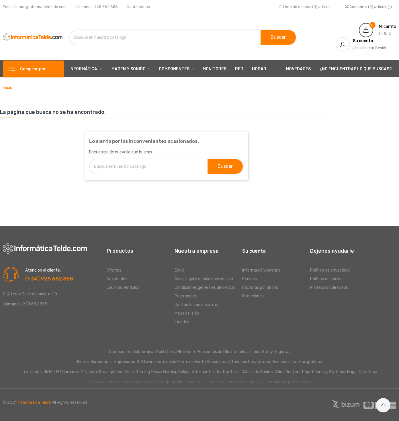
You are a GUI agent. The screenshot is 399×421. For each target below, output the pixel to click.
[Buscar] (134, 37)
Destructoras (228, 371)
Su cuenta (254, 251)
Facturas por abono (260, 287)
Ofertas (114, 270)
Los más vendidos (123, 287)
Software (146, 361)
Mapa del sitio (187, 313)
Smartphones (111, 371)
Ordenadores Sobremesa (131, 351)
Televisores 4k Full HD (41, 371)
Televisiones (249, 351)
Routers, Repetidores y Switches (315, 371)
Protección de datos (329, 287)
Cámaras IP (72, 371)
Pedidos (249, 278)
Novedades (117, 278)
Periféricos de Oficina (216, 351)
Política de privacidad (330, 270)
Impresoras (124, 361)
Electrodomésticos (95, 361)
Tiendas (182, 321)
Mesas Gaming (164, 371)
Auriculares (217, 361)
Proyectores (259, 361)
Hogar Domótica (362, 371)
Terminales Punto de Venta (181, 361)
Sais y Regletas (276, 351)
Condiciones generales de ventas (205, 287)
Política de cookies (327, 278)
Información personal (261, 270)
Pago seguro (186, 296)
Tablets (91, 371)
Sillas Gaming (137, 371)
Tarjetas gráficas (306, 361)
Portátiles (165, 351)
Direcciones (253, 296)
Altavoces (237, 361)
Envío (180, 270)
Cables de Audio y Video (263, 371)
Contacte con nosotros (196, 304)
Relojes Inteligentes (196, 371)
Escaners (281, 361)
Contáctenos (138, 7)
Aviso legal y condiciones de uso (204, 278)
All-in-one (186, 351)
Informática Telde (34, 402)
